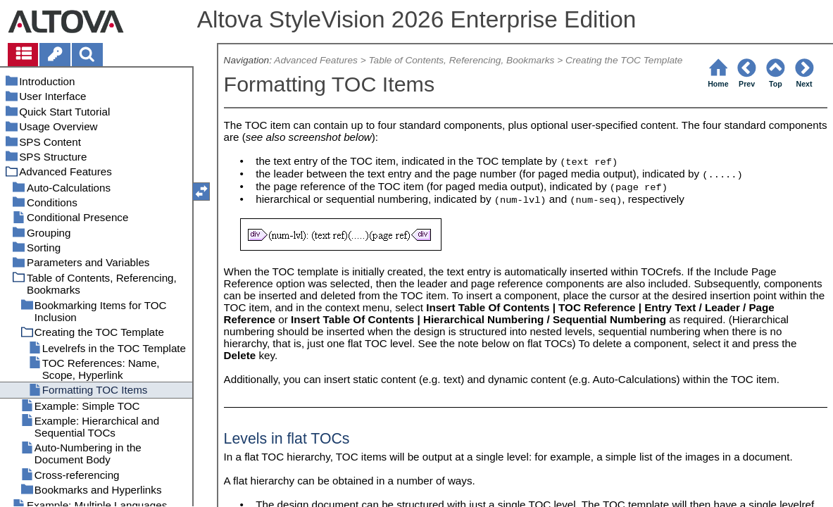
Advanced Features (316, 60)
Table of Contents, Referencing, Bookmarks (461, 60)
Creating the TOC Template (623, 60)
